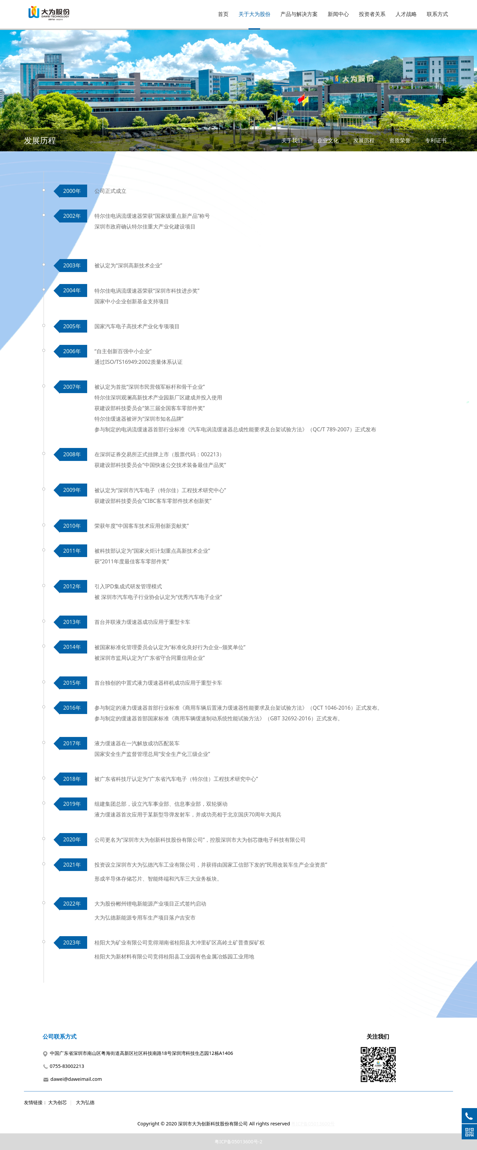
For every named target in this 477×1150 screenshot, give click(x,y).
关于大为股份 (254, 14)
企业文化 (328, 140)
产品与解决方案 (299, 14)
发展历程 (364, 140)
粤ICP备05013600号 (313, 1123)
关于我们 (292, 140)
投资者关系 (372, 14)
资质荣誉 (399, 140)
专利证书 (435, 140)
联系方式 (437, 14)
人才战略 (406, 14)
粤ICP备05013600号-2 (238, 1141)
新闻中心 (338, 14)
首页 (223, 14)
